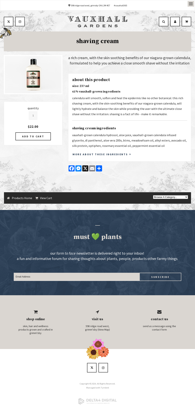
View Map (103, 329)
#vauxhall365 (120, 5)
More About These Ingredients (100, 154)
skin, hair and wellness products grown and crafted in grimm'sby (35, 330)
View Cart (46, 198)
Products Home (22, 198)
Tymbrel (105, 387)
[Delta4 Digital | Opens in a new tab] (97, 401)
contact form (159, 329)
